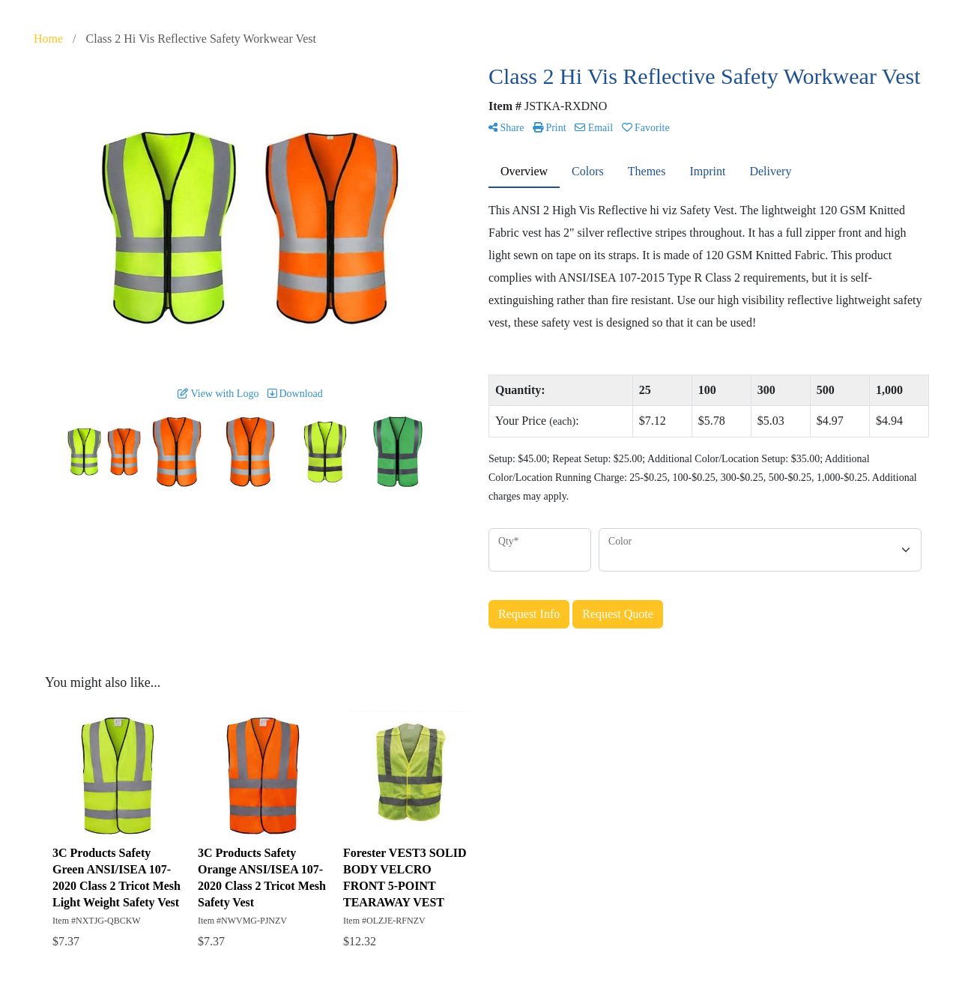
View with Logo (218, 393)
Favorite (646, 127)
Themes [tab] (647, 171)
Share (506, 127)
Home (48, 38)
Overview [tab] (524, 171)
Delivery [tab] (770, 171)
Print (549, 127)
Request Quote (617, 613)
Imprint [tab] (707, 171)
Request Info (529, 613)
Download (295, 393)
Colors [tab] (588, 171)
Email (594, 127)
